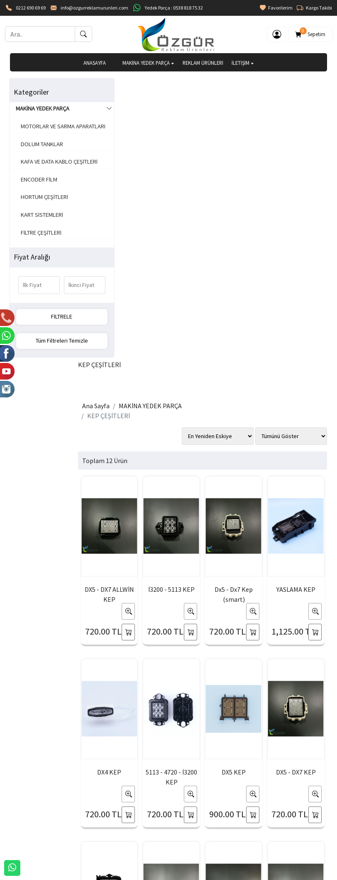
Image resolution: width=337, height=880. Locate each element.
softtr (112, 873)
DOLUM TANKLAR (40, 153)
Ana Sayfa (109, 124)
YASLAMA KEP (256, 290)
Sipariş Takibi (237, 821)
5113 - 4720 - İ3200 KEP (115, 478)
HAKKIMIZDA (25, 807)
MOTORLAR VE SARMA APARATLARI (46, 131)
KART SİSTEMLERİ (40, 232)
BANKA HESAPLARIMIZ (37, 834)
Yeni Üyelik (129, 807)
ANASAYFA (94, 62)
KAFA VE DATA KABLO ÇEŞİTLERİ (45, 175)
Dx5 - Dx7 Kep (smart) (209, 295)
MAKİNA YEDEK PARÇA (148, 62)
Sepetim (310, 32)
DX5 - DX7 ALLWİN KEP (115, 295)
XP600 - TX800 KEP (303, 478)
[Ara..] (40, 34)
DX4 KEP (303, 290)
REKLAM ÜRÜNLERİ (203, 62)
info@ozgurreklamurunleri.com (94, 8)
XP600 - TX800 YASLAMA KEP (162, 661)
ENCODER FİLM (37, 197)
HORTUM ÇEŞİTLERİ (43, 215)
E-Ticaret (161, 873)
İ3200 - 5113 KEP (162, 295)
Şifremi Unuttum (136, 834)
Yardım (229, 834)
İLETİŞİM (243, 62)
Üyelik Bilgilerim (135, 821)
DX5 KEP (162, 473)
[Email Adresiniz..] (86, 746)
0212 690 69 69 (31, 8)
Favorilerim (276, 8)
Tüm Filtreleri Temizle (46, 340)
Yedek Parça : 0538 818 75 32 (174, 8)
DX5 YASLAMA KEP (256, 478)
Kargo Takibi (314, 8)
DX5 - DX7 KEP (209, 473)
